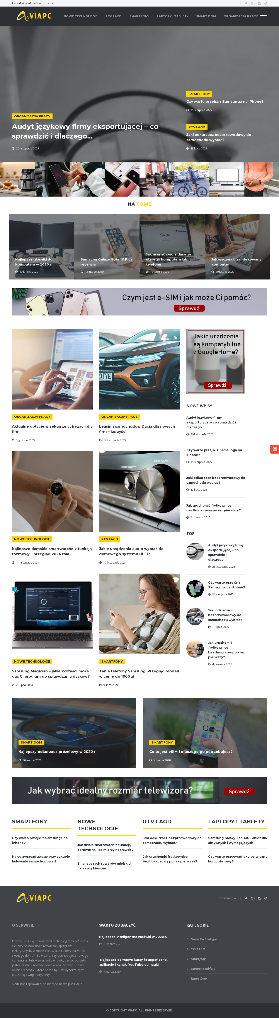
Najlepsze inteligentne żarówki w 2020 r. (133, 937)
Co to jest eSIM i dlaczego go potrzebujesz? (191, 752)
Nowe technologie (81, 16)
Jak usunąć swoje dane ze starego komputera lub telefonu (167, 260)
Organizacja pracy (241, 16)
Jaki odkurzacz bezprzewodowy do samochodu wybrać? (225, 615)
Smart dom (206, 16)
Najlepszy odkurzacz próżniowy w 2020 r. (57, 752)
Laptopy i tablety (172, 16)
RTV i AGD (113, 16)
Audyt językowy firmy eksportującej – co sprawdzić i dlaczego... (95, 131)
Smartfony (139, 16)
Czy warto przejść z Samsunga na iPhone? (226, 101)
